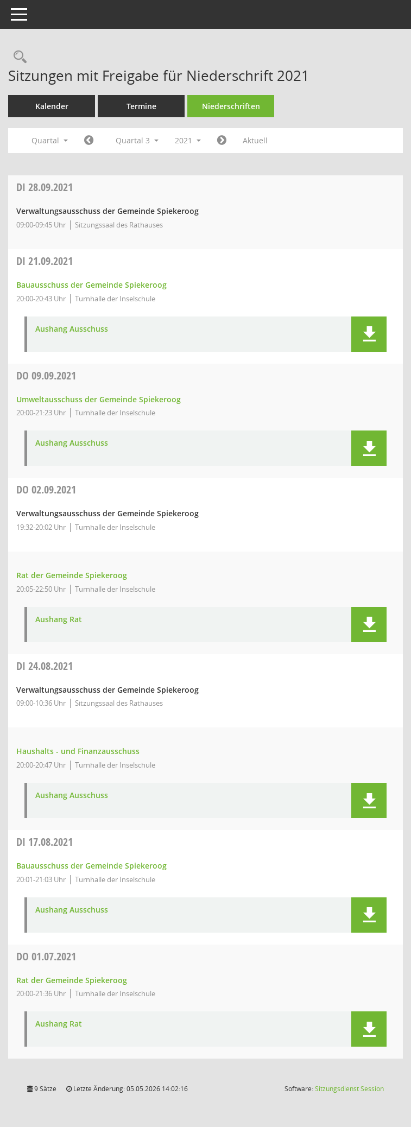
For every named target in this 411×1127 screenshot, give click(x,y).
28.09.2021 (44, 187)
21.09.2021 (44, 261)
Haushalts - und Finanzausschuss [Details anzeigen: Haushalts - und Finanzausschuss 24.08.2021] (78, 751)
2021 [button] (188, 140)
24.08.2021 (44, 666)
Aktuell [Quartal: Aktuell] (255, 140)
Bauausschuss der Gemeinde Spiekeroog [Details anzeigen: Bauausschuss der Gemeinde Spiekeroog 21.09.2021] (91, 285)
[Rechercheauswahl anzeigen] (17, 57)
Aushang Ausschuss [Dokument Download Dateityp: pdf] (71, 329)
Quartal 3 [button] (137, 140)
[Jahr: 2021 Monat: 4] (89, 140)
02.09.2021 (46, 489)
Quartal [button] (49, 140)
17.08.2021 (44, 841)
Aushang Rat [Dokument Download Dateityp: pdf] (58, 619)
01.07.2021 (46, 956)
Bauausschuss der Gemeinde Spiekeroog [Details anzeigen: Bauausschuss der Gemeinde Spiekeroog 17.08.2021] (91, 865)
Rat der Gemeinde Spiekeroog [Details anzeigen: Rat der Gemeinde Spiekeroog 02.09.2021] (71, 575)
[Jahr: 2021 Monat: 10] (222, 140)
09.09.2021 (46, 375)
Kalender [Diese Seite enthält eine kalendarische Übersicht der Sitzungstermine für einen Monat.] (51, 106)
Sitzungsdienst (349, 1088)
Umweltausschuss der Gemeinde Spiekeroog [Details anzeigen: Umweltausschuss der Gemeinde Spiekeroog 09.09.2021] (98, 399)
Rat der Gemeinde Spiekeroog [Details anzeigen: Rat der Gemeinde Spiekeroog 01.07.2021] (71, 980)
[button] (369, 334)
